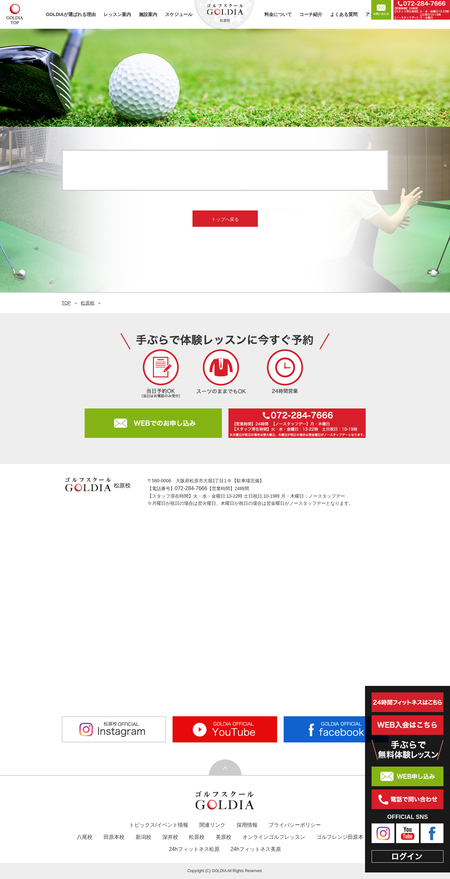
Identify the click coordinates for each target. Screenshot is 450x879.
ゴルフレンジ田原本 (339, 837)
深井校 (170, 837)
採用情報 (247, 825)
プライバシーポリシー (295, 825)
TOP (66, 303)
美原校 (223, 837)
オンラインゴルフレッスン (273, 837)
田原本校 (114, 837)
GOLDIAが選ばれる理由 (70, 14)
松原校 (87, 303)
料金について (278, 14)
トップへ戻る (225, 219)
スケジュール (178, 14)
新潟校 (143, 837)
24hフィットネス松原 (194, 849)
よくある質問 (344, 14)
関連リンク (212, 825)
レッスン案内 (117, 14)
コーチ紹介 (310, 14)
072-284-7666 (191, 488)
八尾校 (84, 837)
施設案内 (148, 14)
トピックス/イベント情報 (158, 825)
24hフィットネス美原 (255, 849)
